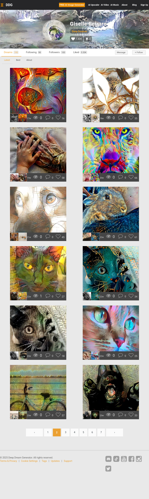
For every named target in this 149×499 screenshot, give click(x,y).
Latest (7, 60)
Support (68, 461)
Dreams (11, 52)
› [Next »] (114, 432)
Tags (44, 461)
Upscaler (93, 5)
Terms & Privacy (8, 461)
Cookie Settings (29, 461)
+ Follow (139, 52)
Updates (55, 461)
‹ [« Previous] (34, 432)
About (124, 5)
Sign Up (144, 5)
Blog (134, 5)
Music (115, 5)
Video (105, 5)
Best (18, 60)
